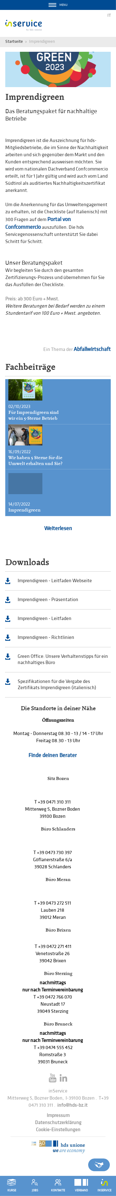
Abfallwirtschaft (92, 349)
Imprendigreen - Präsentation (48, 600)
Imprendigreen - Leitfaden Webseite (55, 581)
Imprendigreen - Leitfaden (44, 619)
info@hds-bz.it (72, 1105)
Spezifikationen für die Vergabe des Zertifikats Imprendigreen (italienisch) (57, 685)
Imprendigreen (24, 510)
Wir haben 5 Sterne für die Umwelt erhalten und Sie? (35, 460)
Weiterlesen (58, 528)
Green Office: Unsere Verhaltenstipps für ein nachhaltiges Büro (63, 659)
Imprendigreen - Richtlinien (46, 637)
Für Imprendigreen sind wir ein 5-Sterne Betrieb (33, 415)
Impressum (58, 1115)
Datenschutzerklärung (58, 1123)
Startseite (14, 41)
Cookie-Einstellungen (58, 1130)
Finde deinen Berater (52, 755)
